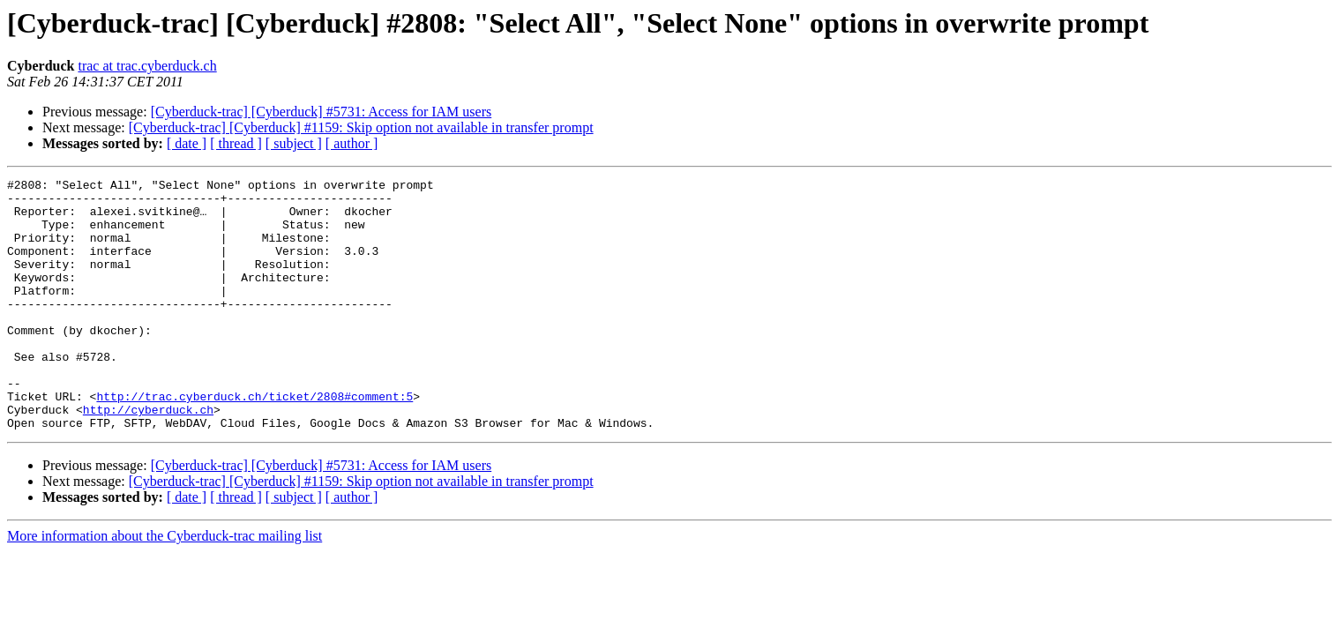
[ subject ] (294, 143)
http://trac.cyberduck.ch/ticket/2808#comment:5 (254, 441)
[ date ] (186, 143)
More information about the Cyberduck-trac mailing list (164, 586)
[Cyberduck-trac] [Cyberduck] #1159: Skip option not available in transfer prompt (361, 127)
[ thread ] (236, 143)
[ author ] (351, 143)
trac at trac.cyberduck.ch (147, 65)
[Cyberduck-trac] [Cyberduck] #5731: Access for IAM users (321, 111)
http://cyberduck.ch (148, 457)
